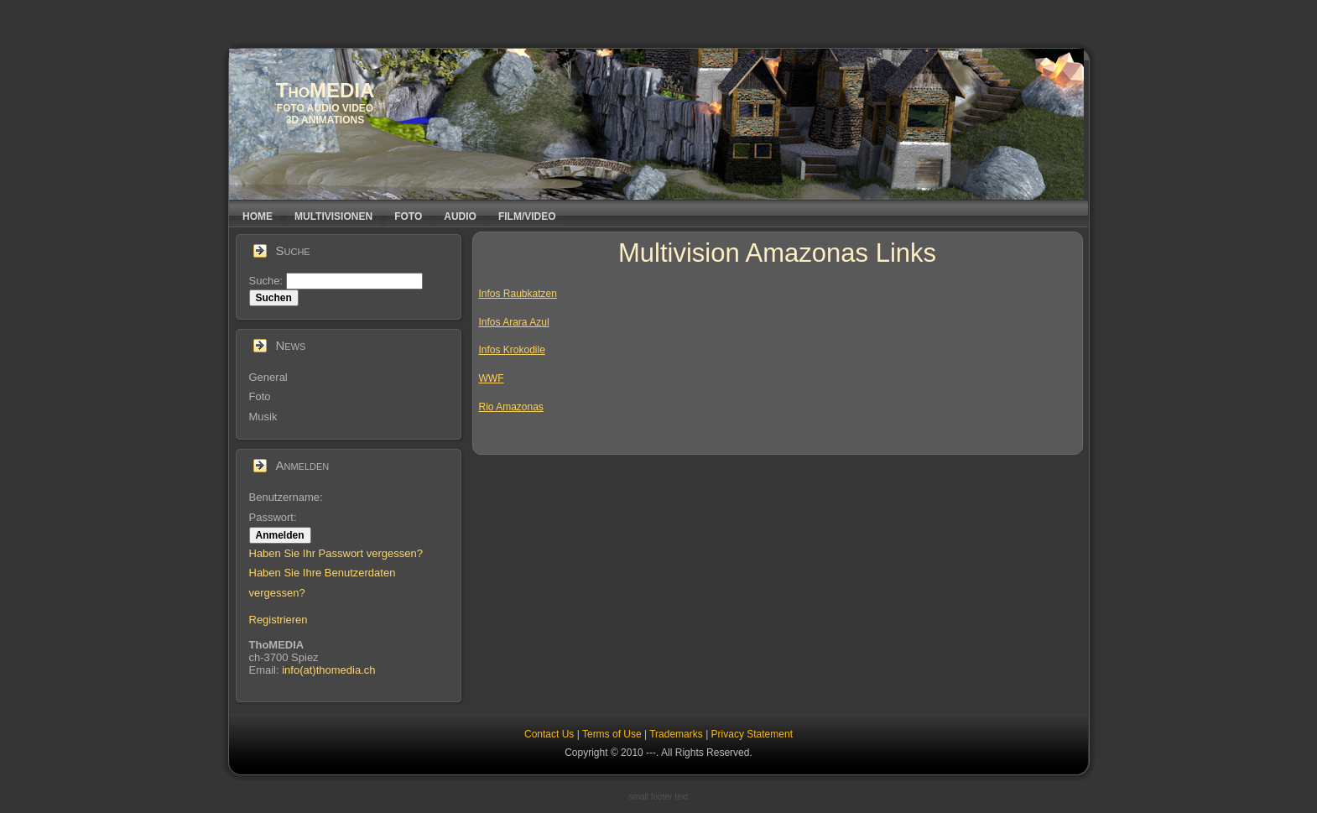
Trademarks (676, 734)
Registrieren (278, 619)
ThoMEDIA (325, 90)
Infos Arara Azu (513, 322)
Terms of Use (612, 734)
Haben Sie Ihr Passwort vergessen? (336, 553)
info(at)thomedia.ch (328, 670)
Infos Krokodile (512, 350)
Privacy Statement (752, 734)
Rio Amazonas (511, 407)
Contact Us (549, 734)
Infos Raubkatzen (518, 294)
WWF (491, 378)
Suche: (267, 280)
